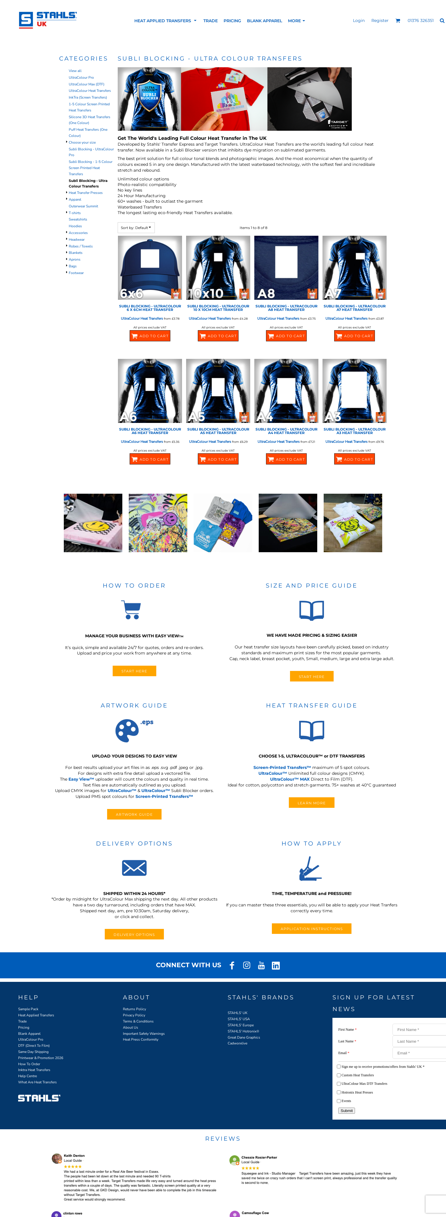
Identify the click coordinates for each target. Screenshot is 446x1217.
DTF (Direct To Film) (34, 1045)
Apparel (75, 199)
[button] (397, 20)
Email (343, 1053)
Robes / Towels (81, 246)
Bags (73, 266)
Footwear (76, 273)
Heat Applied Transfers (36, 1015)
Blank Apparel (29, 1033)
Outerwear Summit (83, 206)
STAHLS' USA (239, 1019)
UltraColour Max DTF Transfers (364, 1084)
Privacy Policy (134, 1015)
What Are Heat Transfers (37, 1082)
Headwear (77, 239)
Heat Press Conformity (140, 1039)
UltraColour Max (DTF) (86, 84)
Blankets (76, 252)
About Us (130, 1027)
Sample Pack (28, 1009)
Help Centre (27, 1076)
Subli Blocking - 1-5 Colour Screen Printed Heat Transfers (90, 167)
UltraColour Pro (81, 77)
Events (346, 1101)
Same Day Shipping (33, 1051)
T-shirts (75, 213)
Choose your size (82, 142)
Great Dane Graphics (244, 1037)
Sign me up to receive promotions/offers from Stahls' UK (383, 1067)
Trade (22, 1021)
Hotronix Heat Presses (357, 1092)
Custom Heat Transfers (358, 1075)
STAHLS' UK (238, 1013)
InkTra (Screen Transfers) (88, 97)
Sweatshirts (78, 219)
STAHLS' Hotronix (242, 1031)
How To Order (29, 1064)
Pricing (23, 1027)
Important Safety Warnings (144, 1033)
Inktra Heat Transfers (34, 1070)
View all (75, 70)
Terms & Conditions (138, 1021)
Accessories (78, 232)
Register (380, 20)
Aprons (74, 259)
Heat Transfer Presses (86, 192)
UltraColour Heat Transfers (90, 90)
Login (359, 20)
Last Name (347, 1041)
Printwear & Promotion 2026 (40, 1058)
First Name (347, 1029)
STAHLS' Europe (241, 1025)
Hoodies (75, 226)
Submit (347, 1110)
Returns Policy (134, 1009)
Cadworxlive (237, 1043)
